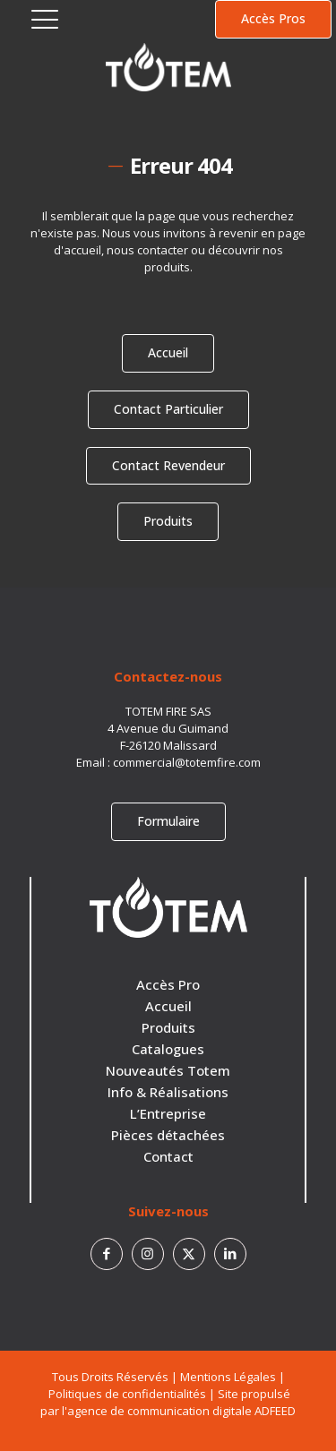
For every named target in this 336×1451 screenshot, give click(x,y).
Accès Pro (168, 984)
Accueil (168, 1006)
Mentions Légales (228, 1377)
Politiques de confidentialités (127, 1394)
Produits (168, 1027)
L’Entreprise (168, 1113)
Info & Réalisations (168, 1092)
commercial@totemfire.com (187, 762)
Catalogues (168, 1049)
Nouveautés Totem (168, 1070)
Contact (168, 1156)
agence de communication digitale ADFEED (181, 1411)
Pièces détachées (168, 1135)
